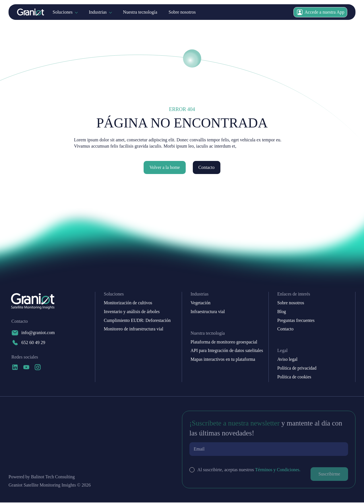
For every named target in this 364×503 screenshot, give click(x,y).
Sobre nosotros (182, 12)
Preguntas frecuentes (296, 320)
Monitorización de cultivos (128, 303)
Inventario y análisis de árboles (132, 311)
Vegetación (201, 303)
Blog (281, 311)
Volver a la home (164, 167)
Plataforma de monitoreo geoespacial (224, 342)
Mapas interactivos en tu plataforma (223, 359)
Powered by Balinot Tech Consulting (42, 477)
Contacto (206, 167)
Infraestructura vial (208, 311)
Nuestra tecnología (140, 12)
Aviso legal (287, 359)
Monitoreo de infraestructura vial (134, 329)
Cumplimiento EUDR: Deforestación (137, 320)
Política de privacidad (297, 368)
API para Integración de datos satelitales (227, 351)
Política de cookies (294, 377)
